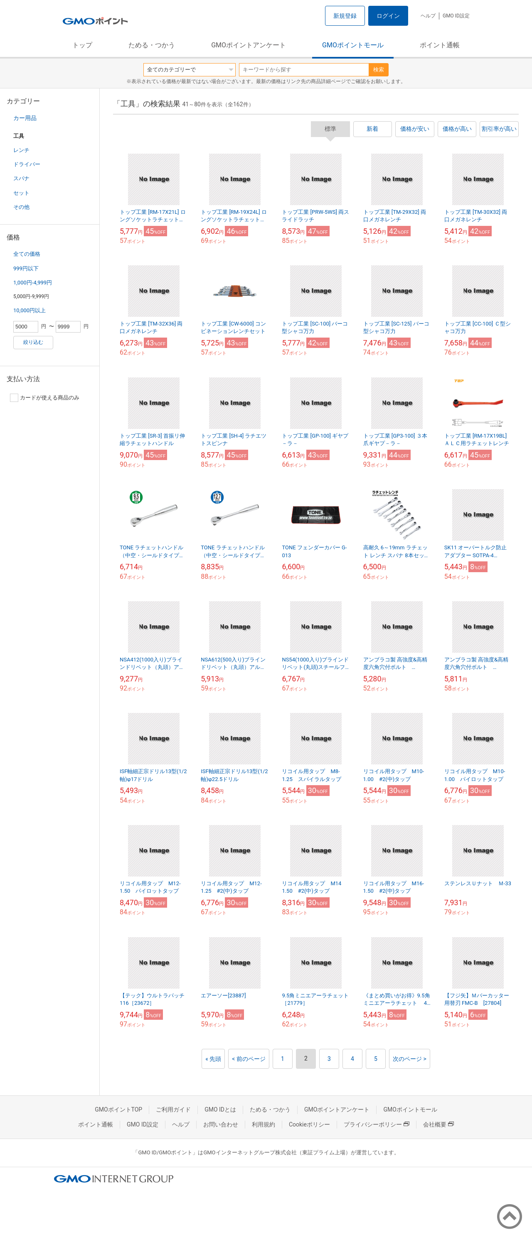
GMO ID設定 (456, 16)
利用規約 (263, 1124)
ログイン (388, 15)
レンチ (21, 150)
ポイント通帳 (440, 45)
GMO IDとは (220, 1109)
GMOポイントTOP (118, 1109)
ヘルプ (428, 16)
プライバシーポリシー (376, 1124)
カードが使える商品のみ (44, 398)
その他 (21, 207)
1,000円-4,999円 (32, 282)
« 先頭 (213, 1058)
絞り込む (33, 342)
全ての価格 (26, 254)
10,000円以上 (29, 310)
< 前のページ (249, 1058)
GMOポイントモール (353, 45)
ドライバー (26, 164)
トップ (82, 45)
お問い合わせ (220, 1124)
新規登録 (345, 15)
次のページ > (409, 1058)
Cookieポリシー (309, 1124)
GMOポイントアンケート (248, 45)
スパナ (21, 178)
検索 (378, 69)
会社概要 (438, 1124)
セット (21, 193)
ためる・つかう (151, 45)
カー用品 (25, 118)
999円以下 (26, 268)
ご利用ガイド (173, 1109)
